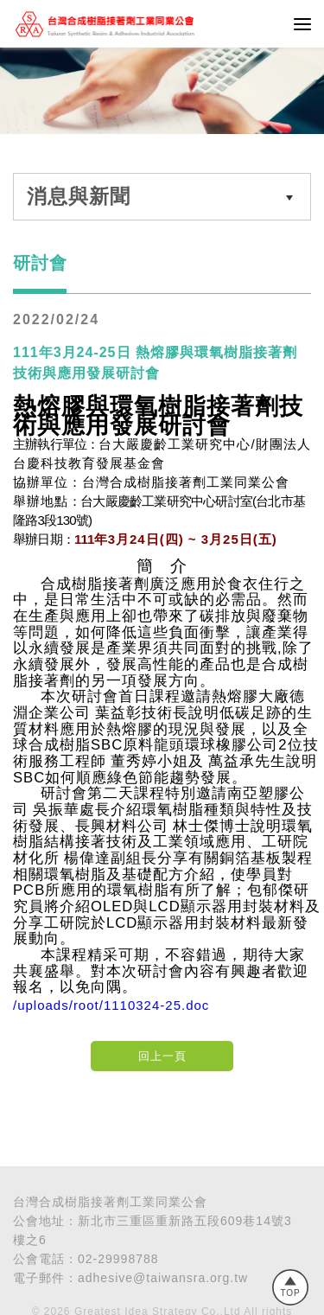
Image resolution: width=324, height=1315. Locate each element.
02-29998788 (118, 1259)
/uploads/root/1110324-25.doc (111, 1005)
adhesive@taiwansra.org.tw (163, 1278)
